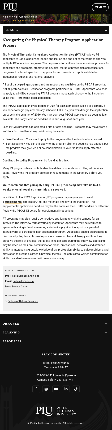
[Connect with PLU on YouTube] (56, 389)
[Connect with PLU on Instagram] (46, 389)
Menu (100, 7)
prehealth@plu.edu (23, 281)
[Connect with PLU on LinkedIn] (66, 389)
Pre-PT (34, 20)
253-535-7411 (45, 375)
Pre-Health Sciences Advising (15, 20)
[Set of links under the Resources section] (105, 341)
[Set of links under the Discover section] (105, 323)
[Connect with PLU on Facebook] (36, 389)
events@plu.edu (66, 375)
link (65, 160)
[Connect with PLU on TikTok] (76, 389)
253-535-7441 (66, 379)
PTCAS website (95, 84)
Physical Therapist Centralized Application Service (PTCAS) (47, 54)
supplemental (13, 201)
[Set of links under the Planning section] (105, 332)
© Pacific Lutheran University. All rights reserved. (56, 423)
